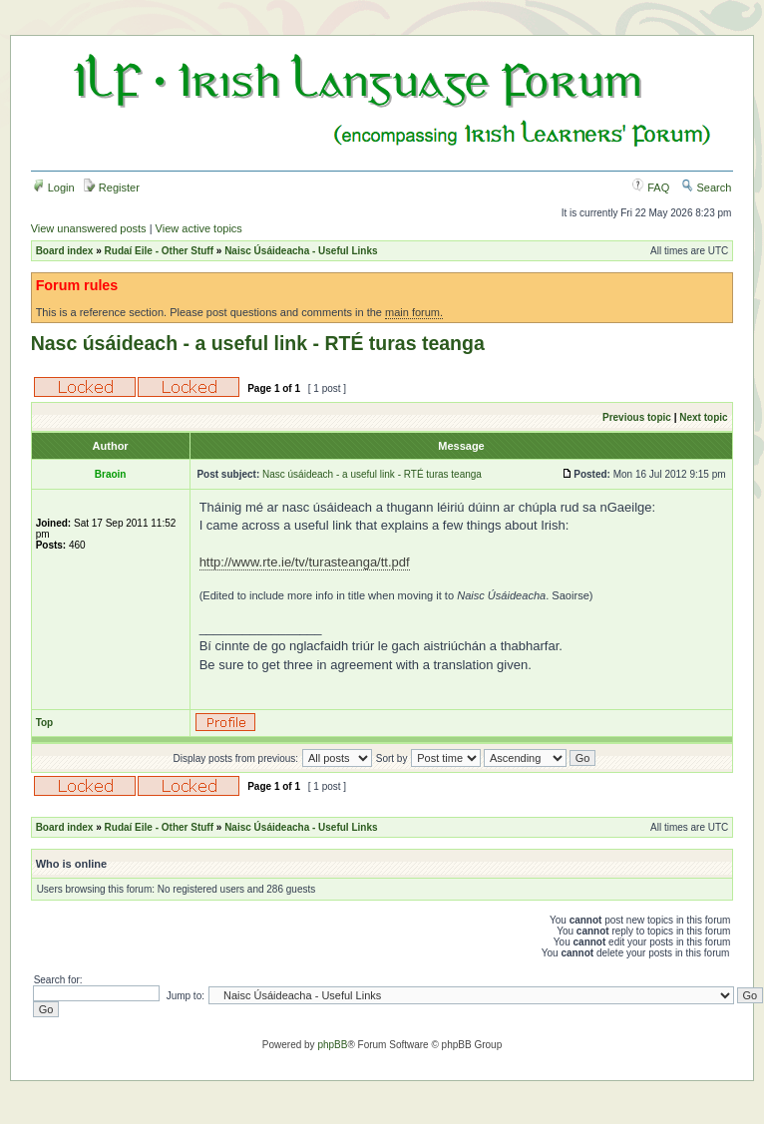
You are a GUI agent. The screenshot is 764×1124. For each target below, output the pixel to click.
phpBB (332, 1044)
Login (54, 187)
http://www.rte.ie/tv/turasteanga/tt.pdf (304, 562)
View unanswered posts (89, 228)
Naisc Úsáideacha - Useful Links (300, 250)
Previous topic (636, 417)
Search (706, 187)
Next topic (703, 417)
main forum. (414, 312)
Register (112, 187)
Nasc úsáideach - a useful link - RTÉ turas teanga (258, 343)
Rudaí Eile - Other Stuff (159, 250)
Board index (65, 250)
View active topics (199, 228)
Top (45, 722)
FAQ (650, 187)
